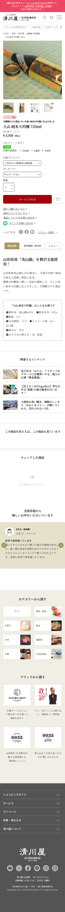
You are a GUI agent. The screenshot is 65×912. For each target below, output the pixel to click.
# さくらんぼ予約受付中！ (16, 27)
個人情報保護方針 (45, 886)
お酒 (13, 33)
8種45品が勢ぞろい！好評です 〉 (33, 2)
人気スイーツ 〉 (32, 5)
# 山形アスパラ (51, 27)
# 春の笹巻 (36, 27)
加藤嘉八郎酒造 (33, 33)
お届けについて (12, 157)
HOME (6, 33)
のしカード (10, 168)
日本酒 (21, 33)
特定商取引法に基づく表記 (23, 886)
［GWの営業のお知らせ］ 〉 (32, 9)
